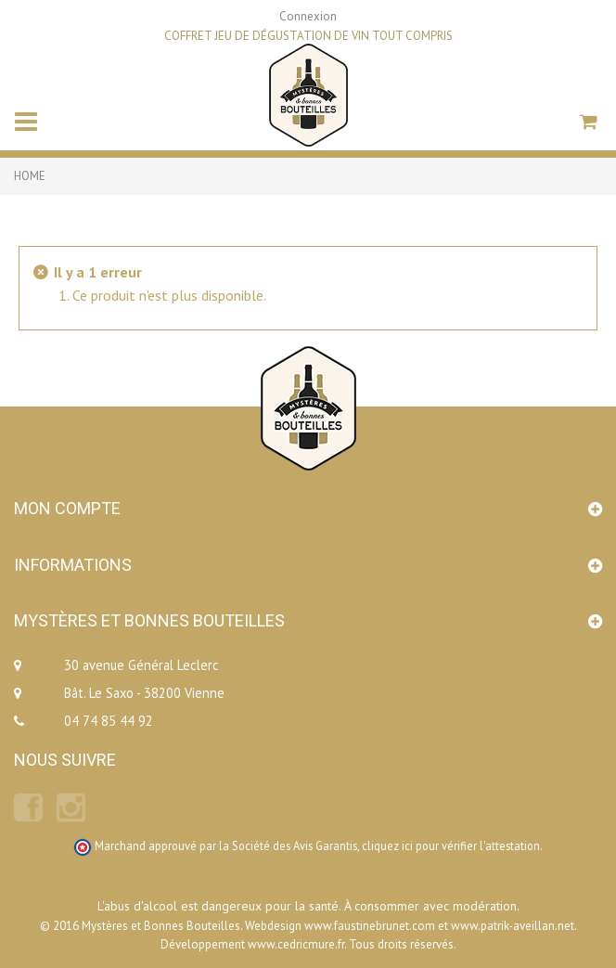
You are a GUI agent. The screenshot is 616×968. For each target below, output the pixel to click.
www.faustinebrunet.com (369, 926)
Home (29, 176)
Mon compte (67, 508)
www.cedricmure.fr (296, 944)
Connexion (308, 16)
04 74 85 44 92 (108, 720)
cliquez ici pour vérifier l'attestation (451, 845)
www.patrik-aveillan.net (512, 926)
